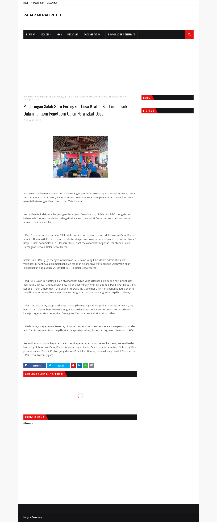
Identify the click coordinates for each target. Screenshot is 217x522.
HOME (25, 2)
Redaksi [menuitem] (44, 34)
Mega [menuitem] (59, 34)
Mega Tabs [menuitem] (72, 34)
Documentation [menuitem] (92, 34)
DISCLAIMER (52, 2)
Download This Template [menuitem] (121, 34)
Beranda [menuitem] (30, 34)
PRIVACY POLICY (37, 2)
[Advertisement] (108, 64)
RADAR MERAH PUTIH (42, 15)
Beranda (27, 96)
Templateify (37, 517)
